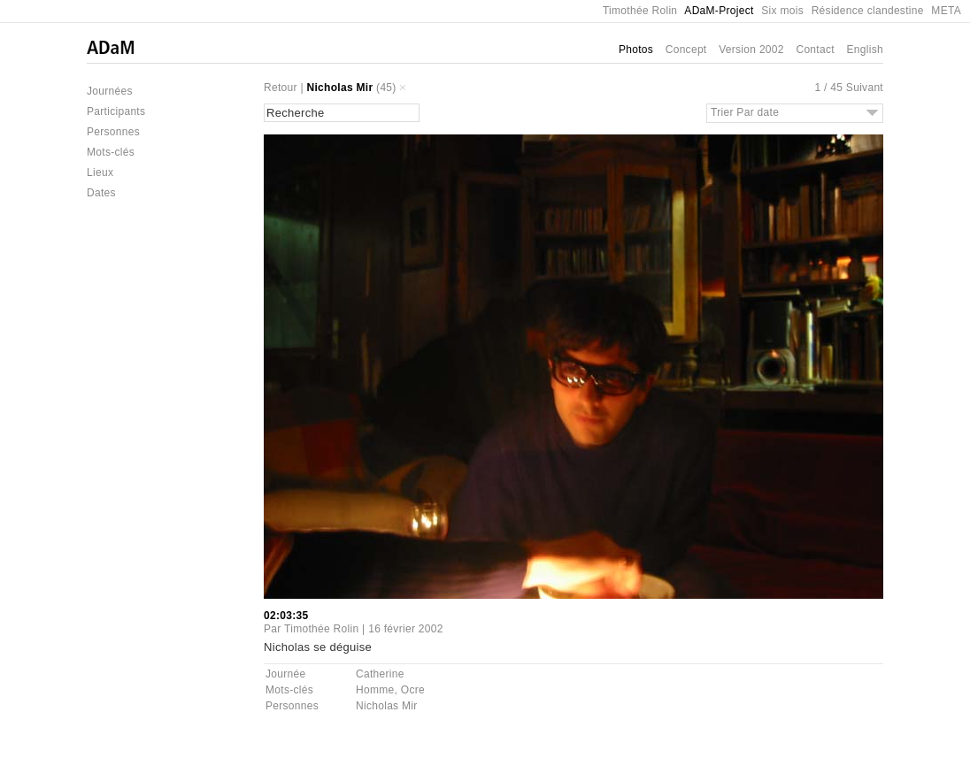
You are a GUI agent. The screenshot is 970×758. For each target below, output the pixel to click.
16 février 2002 (405, 629)
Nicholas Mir (340, 87)
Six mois (782, 10)
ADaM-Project (718, 10)
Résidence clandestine (868, 10)
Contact (815, 49)
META (946, 10)
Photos (636, 49)
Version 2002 (751, 49)
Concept (686, 49)
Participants (116, 111)
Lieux (100, 172)
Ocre (413, 690)
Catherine (380, 674)
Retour (280, 87)
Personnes (113, 132)
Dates (101, 193)
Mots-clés (111, 152)
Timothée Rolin (640, 10)
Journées (110, 91)
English (865, 49)
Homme (375, 690)
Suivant (864, 87)
